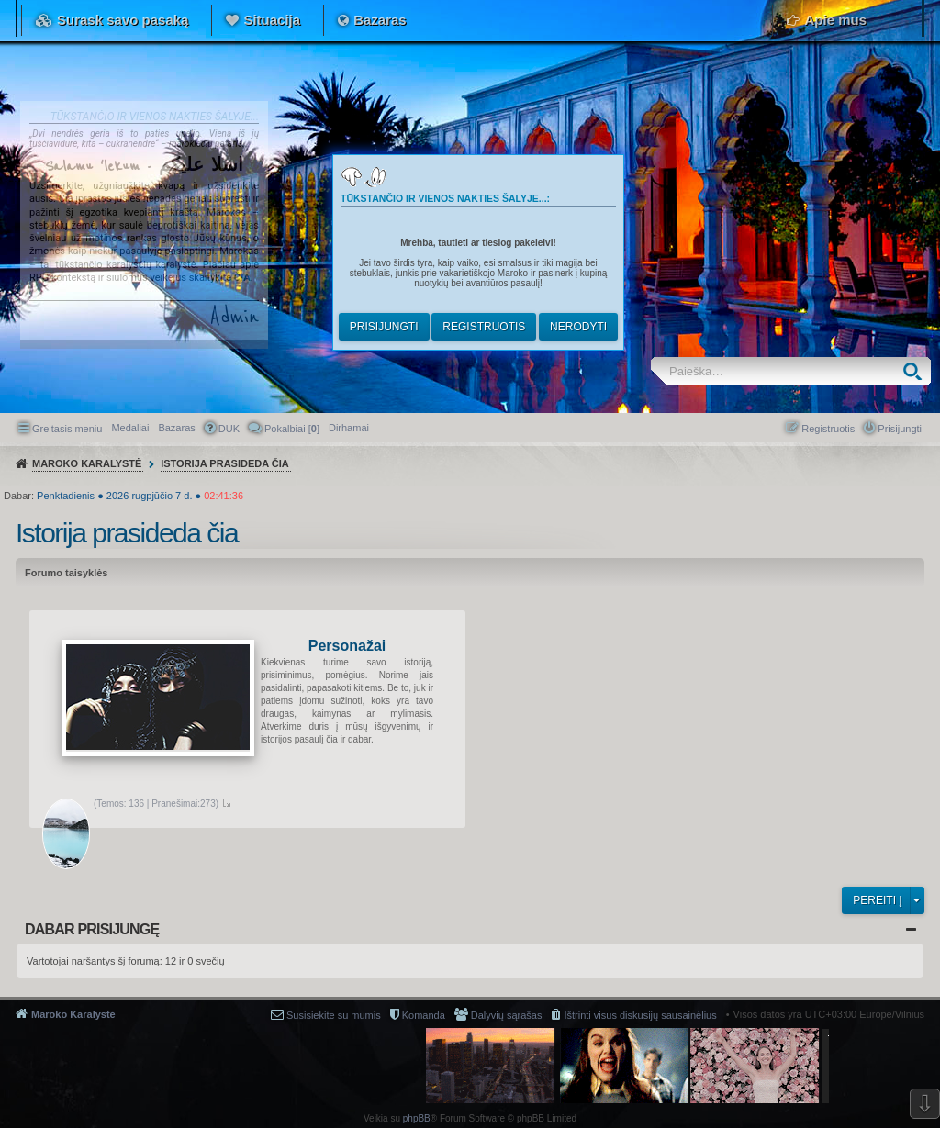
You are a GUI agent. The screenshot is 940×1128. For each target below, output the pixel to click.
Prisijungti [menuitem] (900, 428)
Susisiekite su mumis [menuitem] (333, 1015)
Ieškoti (916, 371)
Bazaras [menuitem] (176, 427)
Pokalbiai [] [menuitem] (291, 428)
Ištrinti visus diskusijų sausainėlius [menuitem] (640, 1015)
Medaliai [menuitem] (130, 427)
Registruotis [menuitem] (828, 428)
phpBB (417, 1118)
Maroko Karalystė (73, 1014)
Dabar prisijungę (92, 929)
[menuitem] (349, 428)
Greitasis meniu (67, 428)
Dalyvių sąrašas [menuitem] (507, 1015)
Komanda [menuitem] (423, 1015)
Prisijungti (384, 326)
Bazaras (380, 20)
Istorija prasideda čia (127, 533)
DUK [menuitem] (229, 428)
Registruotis (483, 326)
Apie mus (835, 20)
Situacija (271, 20)
